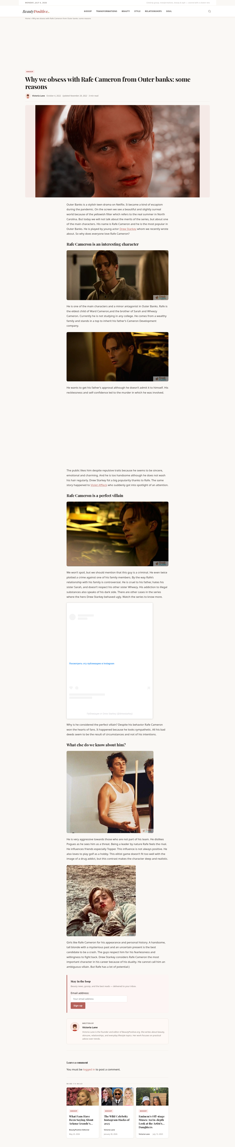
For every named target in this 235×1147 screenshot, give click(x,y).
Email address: (99, 996)
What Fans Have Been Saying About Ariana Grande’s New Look (81, 1121)
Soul (169, 11)
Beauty (126, 11)
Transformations (106, 11)
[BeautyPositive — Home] (36, 11)
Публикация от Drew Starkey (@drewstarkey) (110, 713)
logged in (89, 1069)
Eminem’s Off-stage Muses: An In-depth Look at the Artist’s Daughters (151, 1121)
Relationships (153, 11)
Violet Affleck (99, 485)
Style (137, 11)
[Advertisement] (117, 44)
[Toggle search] (209, 11)
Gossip (88, 11)
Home (27, 18)
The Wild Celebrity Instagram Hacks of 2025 (116, 1119)
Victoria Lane (38, 95)
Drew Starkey (128, 229)
